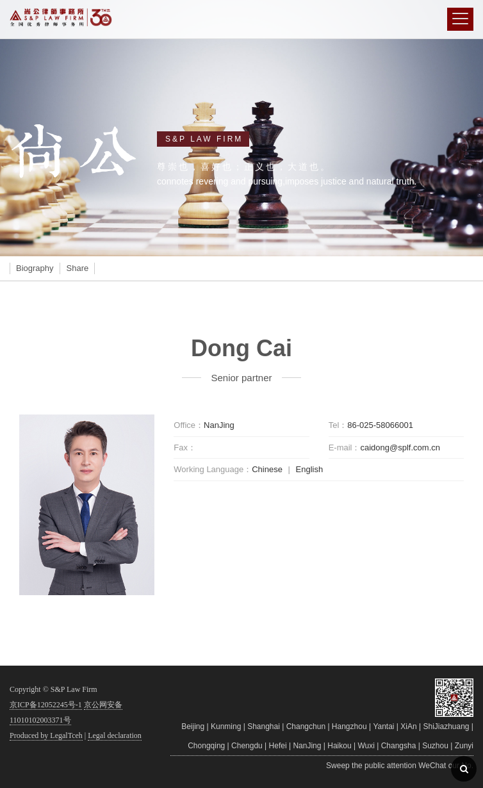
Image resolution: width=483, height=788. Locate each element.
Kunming (226, 726)
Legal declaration (115, 735)
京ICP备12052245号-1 (46, 704)
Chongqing (206, 745)
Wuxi (365, 745)
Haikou (339, 745)
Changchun (305, 726)
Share (78, 268)
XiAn (408, 726)
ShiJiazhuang (446, 726)
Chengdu (247, 745)
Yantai (383, 726)
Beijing (192, 726)
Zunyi (464, 745)
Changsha (398, 745)
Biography (35, 268)
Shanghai (263, 726)
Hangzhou (349, 726)
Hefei (278, 745)
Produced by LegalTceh (46, 735)
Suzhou (435, 745)
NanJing (307, 745)
